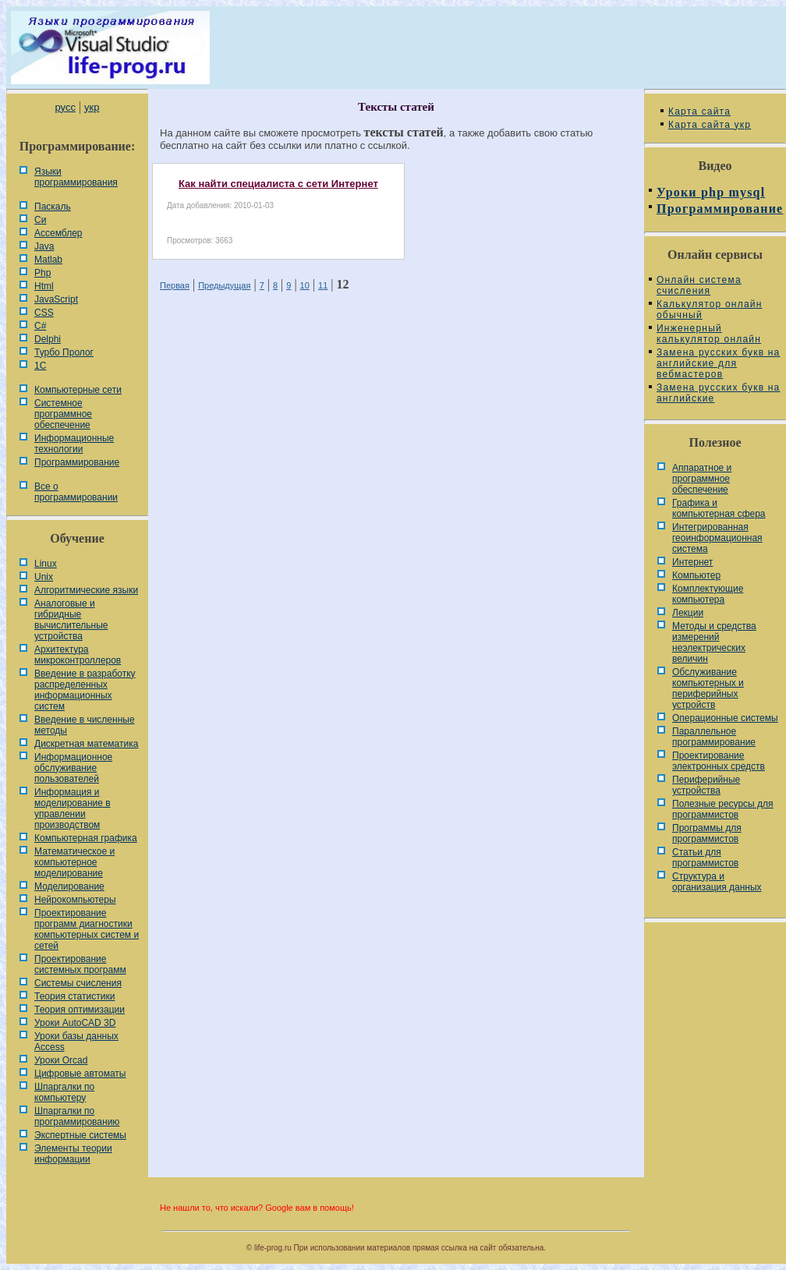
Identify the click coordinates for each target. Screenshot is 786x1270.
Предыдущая (224, 285)
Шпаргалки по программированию (76, 1116)
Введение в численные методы (84, 725)
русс (65, 107)
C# (40, 325)
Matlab (48, 259)
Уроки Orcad (60, 1060)
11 (323, 285)
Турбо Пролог (64, 352)
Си (40, 219)
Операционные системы (725, 718)
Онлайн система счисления (699, 285)
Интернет (692, 562)
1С (40, 365)
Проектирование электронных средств (718, 761)
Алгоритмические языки (86, 590)
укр (91, 107)
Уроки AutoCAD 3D (74, 1022)
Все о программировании (76, 492)
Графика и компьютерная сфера (719, 508)
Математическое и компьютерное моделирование (74, 862)
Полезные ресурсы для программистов (723, 809)
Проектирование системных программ (80, 964)
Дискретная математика (86, 743)
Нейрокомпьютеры (75, 899)
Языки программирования (76, 177)
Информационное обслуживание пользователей (73, 768)
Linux (45, 563)
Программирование (76, 462)
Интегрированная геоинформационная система (717, 538)
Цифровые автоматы (80, 1073)
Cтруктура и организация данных (717, 882)
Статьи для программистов (705, 857)
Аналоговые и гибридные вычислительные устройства (71, 620)
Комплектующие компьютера (707, 594)
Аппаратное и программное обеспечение (701, 478)
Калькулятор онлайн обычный (710, 309)
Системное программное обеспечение (63, 414)
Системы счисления (78, 983)
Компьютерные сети (78, 389)
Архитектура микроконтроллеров (77, 655)
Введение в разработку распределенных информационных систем (85, 690)
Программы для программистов (707, 833)
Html (44, 286)
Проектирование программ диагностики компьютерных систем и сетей (86, 929)
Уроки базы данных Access (76, 1041)
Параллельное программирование (714, 737)
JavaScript (56, 299)
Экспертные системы (80, 1135)
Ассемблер (58, 233)
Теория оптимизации (79, 1009)
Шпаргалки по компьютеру (64, 1092)
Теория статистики (74, 996)
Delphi (47, 339)
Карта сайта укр (709, 124)
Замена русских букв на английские (718, 393)
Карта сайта (699, 111)
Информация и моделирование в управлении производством (72, 808)
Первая (174, 285)
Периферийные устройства (706, 785)
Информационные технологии (74, 444)
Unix (43, 576)
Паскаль (52, 206)
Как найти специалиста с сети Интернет (278, 183)
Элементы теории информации (73, 1154)
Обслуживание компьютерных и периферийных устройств (708, 688)
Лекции (687, 612)
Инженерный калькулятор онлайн (709, 334)
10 (305, 285)
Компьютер (696, 575)
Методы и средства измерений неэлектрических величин (714, 642)
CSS (44, 312)
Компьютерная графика (85, 838)
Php (42, 272)
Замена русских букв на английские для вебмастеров (718, 363)
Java (44, 246)
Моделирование (69, 886)
